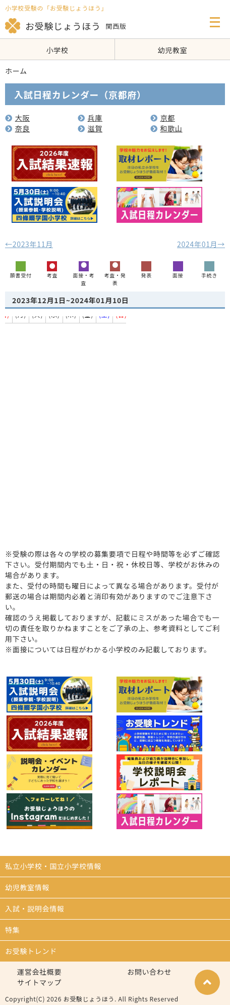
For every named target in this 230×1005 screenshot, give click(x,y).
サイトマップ (39, 982)
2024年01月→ (201, 244)
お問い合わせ (149, 972)
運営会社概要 (39, 972)
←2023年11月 (29, 244)
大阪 (17, 118)
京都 (162, 118)
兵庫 (90, 118)
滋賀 (90, 128)
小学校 (57, 50)
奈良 (17, 128)
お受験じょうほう (53, 25)
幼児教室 (173, 50)
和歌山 (166, 128)
